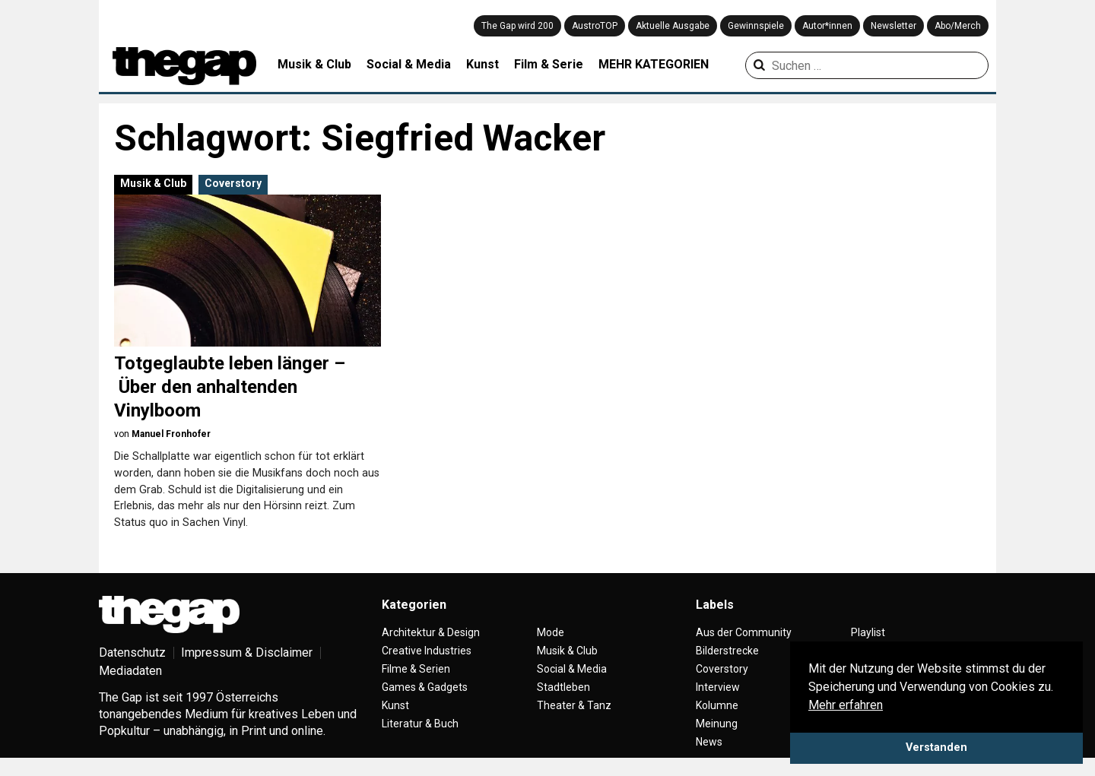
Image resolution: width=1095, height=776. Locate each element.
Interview (718, 687)
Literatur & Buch (420, 723)
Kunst (482, 64)
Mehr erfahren (845, 705)
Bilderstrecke (727, 651)
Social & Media (409, 64)
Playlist (868, 632)
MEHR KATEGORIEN (653, 64)
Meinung (717, 723)
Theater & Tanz (574, 705)
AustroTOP (594, 26)
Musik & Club (314, 64)
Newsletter (893, 26)
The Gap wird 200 (517, 26)
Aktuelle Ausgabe (672, 26)
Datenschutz (132, 652)
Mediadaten (130, 671)
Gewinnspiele (756, 26)
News (709, 742)
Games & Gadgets (425, 687)
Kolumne (717, 705)
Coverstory (233, 183)
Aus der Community (744, 632)
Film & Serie (548, 64)
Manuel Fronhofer (171, 434)
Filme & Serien (416, 669)
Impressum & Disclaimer (247, 652)
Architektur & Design (431, 632)
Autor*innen (827, 26)
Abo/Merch (958, 26)
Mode (550, 632)
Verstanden (936, 747)
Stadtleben (563, 687)
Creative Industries (426, 651)
